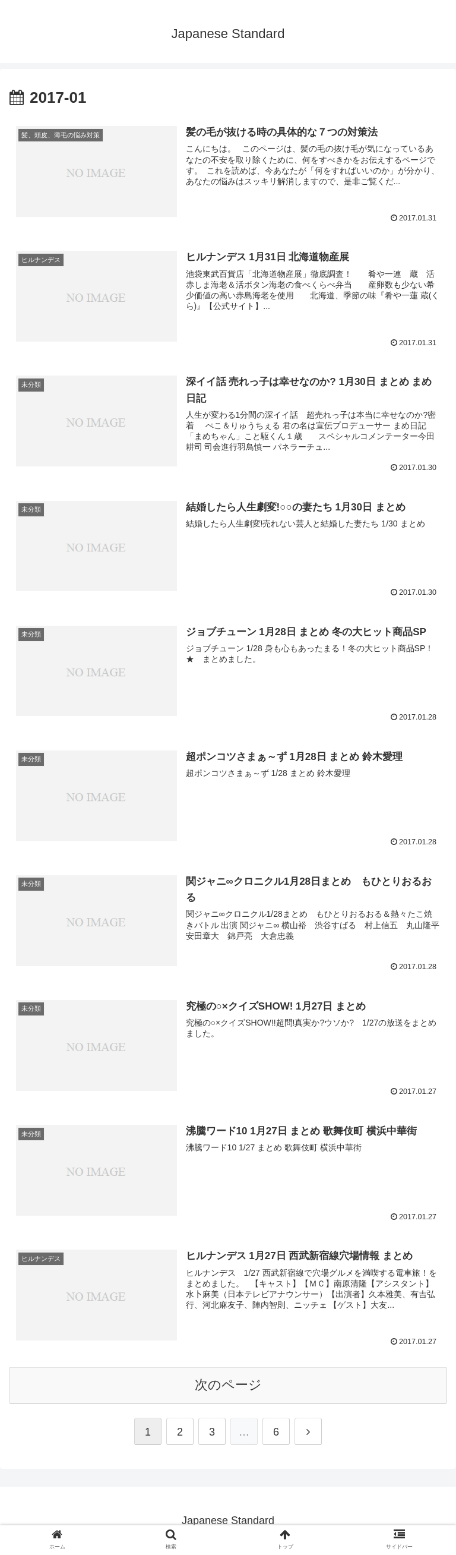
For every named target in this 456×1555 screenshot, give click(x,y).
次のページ (228, 1384)
